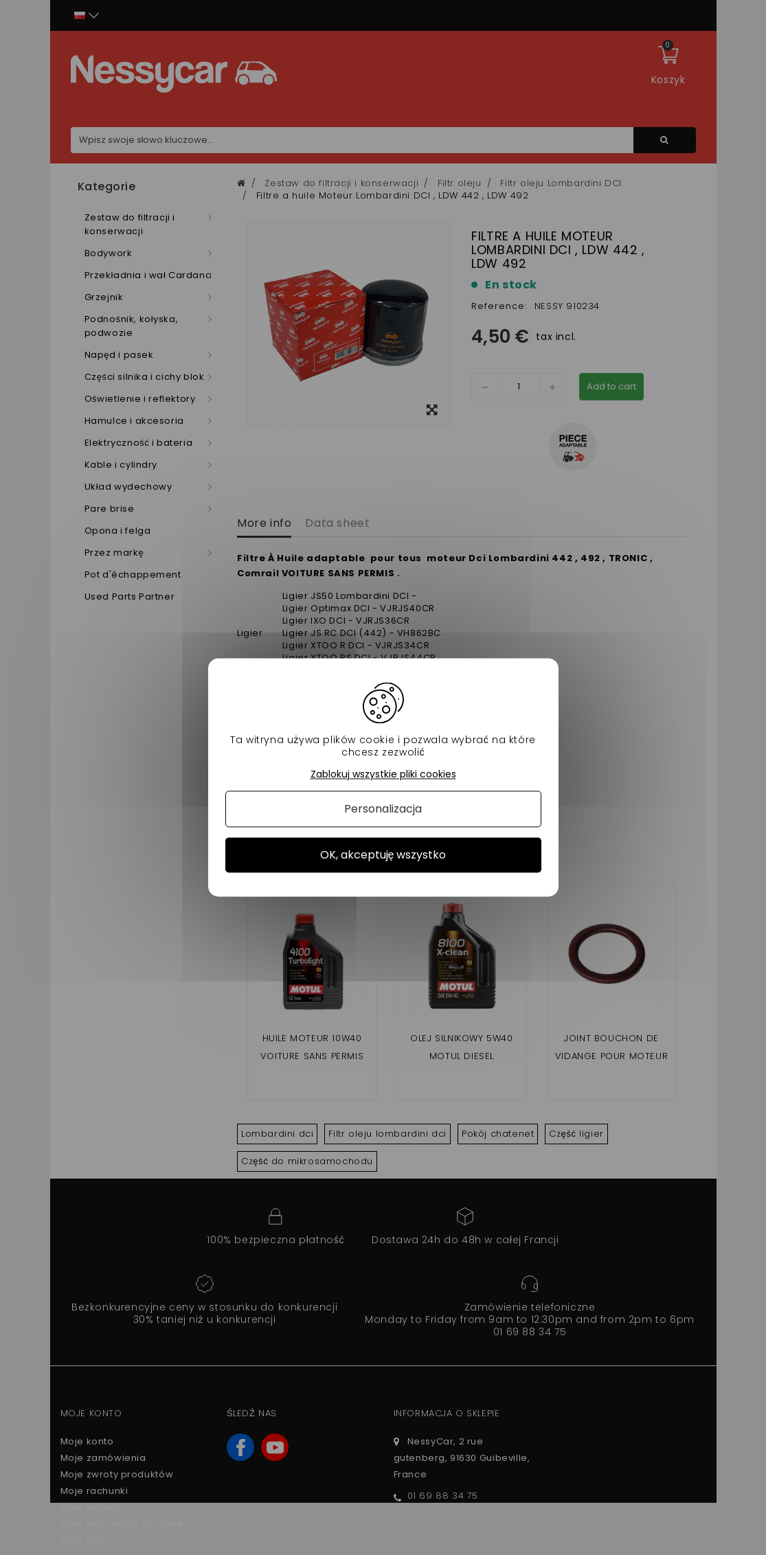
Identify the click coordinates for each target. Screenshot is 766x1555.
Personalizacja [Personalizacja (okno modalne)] (383, 809)
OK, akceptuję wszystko (383, 855)
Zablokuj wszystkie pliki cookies (383, 774)
